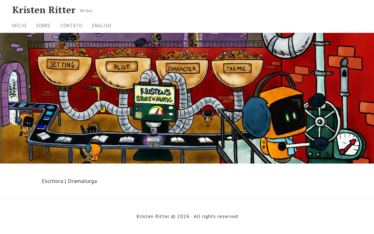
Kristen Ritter (44, 9)
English (101, 26)
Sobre (43, 26)
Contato (71, 26)
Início (19, 26)
